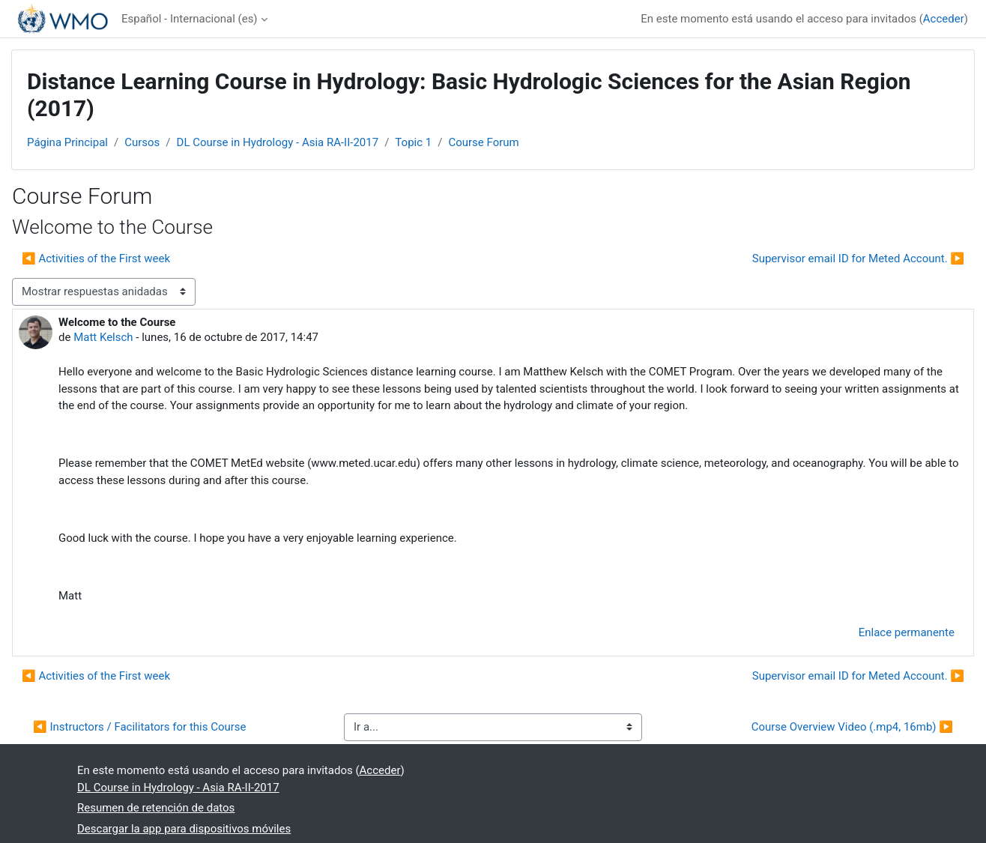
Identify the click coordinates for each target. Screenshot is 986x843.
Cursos (142, 142)
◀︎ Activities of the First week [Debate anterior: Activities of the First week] (96, 258)
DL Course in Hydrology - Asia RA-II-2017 (278, 142)
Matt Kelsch (103, 337)
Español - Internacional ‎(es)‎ (189, 18)
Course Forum (483, 142)
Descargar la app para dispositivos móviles (184, 829)
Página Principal (67, 142)
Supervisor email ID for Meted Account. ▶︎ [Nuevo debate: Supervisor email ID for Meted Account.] (858, 258)
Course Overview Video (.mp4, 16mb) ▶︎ (852, 727)
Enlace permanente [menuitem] (907, 632)
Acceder (943, 18)
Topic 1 (413, 142)
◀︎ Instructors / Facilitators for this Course (139, 727)
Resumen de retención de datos (156, 808)
